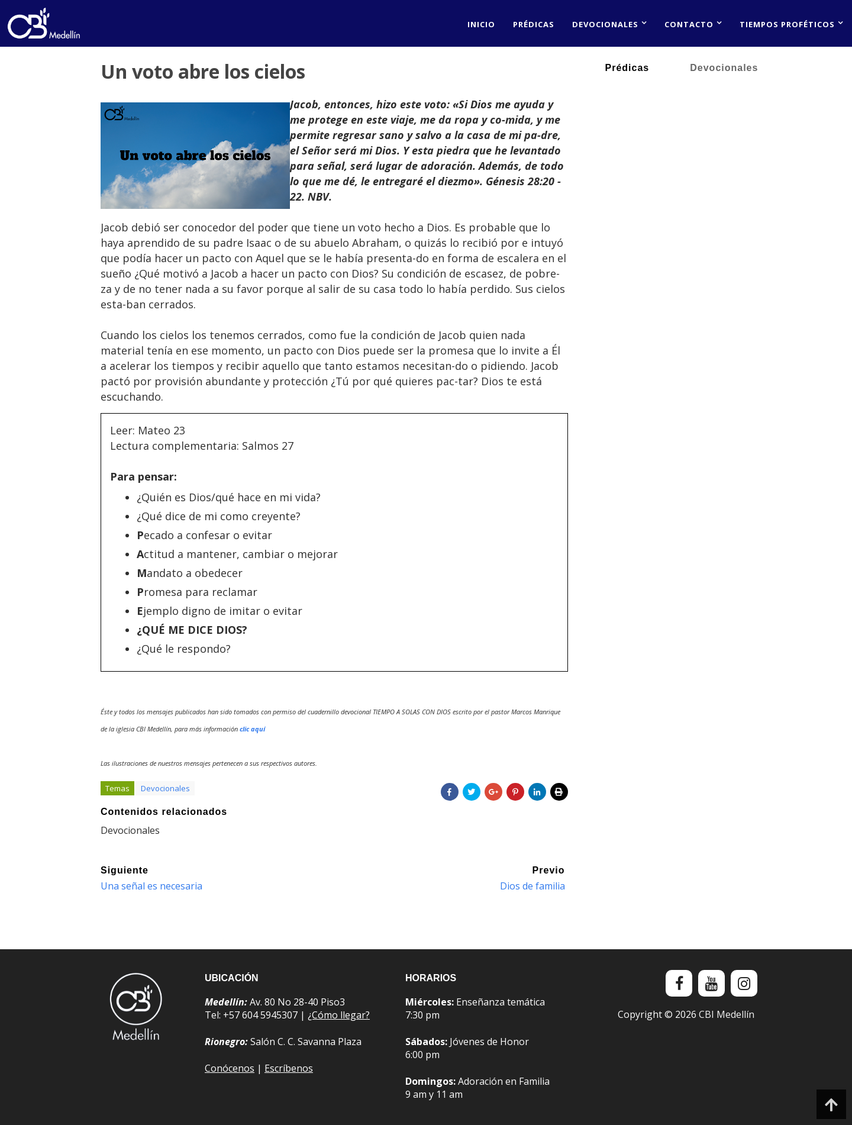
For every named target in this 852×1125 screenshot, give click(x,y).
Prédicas (533, 24)
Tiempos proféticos (787, 24)
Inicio (481, 24)
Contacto (689, 24)
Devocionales (605, 24)
